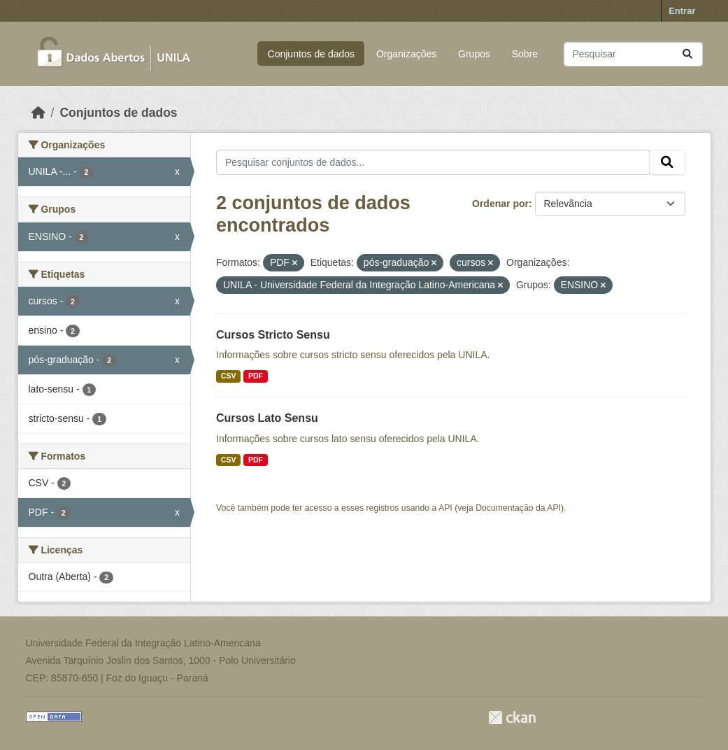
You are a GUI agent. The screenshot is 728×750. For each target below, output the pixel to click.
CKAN (512, 717)
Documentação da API (518, 508)
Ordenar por (500, 203)
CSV (228, 376)
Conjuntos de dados (311, 53)
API (445, 508)
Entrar (682, 11)
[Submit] (687, 54)
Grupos (474, 53)
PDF (255, 376)
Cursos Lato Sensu (267, 418)
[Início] (38, 113)
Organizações (406, 53)
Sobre (525, 53)
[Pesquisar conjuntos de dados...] (633, 54)
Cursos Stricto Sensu (273, 335)
